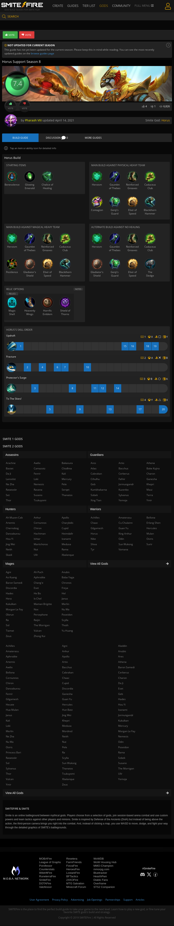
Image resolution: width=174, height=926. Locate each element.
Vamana (123, 549)
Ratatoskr (11, 758)
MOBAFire (45, 858)
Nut (64, 742)
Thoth (65, 625)
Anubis (122, 651)
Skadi (9, 555)
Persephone (41, 615)
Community (120, 6)
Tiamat (10, 631)
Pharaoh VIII (33, 120)
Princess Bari (13, 752)
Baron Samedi (126, 667)
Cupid (65, 683)
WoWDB (98, 858)
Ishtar (37, 539)
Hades (122, 699)
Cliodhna (67, 468)
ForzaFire (72, 865)
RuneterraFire (47, 876)
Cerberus (123, 672)
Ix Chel (37, 599)
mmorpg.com (101, 869)
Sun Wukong (69, 763)
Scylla (65, 758)
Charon (122, 678)
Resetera (71, 858)
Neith (65, 736)
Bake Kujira (153, 468)
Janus (9, 715)
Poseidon (123, 747)
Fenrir (9, 694)
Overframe (99, 883)
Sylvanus (11, 768)
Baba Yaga (68, 577)
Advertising (77, 900)
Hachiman (40, 534)
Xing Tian (96, 500)
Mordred (67, 731)
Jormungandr (125, 715)
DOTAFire (45, 883)
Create (59, 6)
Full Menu (142, 6)
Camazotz (39, 468)
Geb (120, 694)
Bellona (10, 672)
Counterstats (47, 869)
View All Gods (87, 793)
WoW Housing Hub (104, 862)
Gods (103, 6)
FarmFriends (74, 862)
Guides (74, 6)
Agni (64, 646)
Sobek (121, 758)
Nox (36, 609)
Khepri (66, 721)
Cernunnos (12, 678)
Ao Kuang (11, 577)
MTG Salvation (75, 883)
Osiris (9, 747)
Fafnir (122, 479)
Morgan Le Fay (126, 731)
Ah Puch (38, 572)
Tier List (89, 6)
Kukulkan (123, 721)
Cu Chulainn (126, 523)
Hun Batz (67, 710)
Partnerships (112, 900)
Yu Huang (67, 631)
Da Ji (120, 683)
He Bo (37, 593)
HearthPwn (100, 876)
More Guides (93, 138)
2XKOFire (72, 880)
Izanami (122, 710)
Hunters (10, 509)
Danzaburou (13, 688)
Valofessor (45, 887)
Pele (64, 747)
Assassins (12, 455)
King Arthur (125, 534)
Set (8, 495)
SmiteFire (45, 880)
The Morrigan (126, 768)
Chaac (65, 678)
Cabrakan (67, 672)
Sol (7, 763)
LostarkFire (73, 873)
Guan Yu (67, 699)
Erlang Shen (153, 523)
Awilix (9, 667)
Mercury (123, 726)
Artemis (10, 662)
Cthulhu (95, 479)
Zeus (65, 784)
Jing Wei (66, 715)
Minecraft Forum (76, 887)
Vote (10, 106)
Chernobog (12, 528)
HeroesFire (73, 869)
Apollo (65, 657)
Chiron (10, 683)
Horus (165, 120)
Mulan (150, 534)
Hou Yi (122, 705)
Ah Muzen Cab (14, 518)
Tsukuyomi (68, 774)
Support (128, 900)
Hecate (10, 705)
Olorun (10, 615)
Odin (121, 742)
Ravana (38, 490)
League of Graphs (50, 862)
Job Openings (94, 900)
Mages (9, 564)
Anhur (65, 651)
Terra (149, 495)
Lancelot (11, 479)
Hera (9, 599)
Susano (122, 763)
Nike (93, 539)
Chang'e (38, 583)
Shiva (94, 544)
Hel (64, 593)
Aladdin (122, 646)
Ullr (120, 774)
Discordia (67, 688)
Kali (8, 721)
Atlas (93, 468)
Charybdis (67, 523)
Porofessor (45, 865)
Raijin (37, 620)
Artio (65, 662)
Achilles (10, 646)
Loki (8, 726)
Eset (120, 688)
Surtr (149, 544)
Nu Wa (10, 742)
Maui (149, 490)
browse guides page (42, 53)
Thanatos (67, 768)
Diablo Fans (100, 880)
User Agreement (39, 900)
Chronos (66, 583)
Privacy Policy (60, 900)
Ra (63, 752)
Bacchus (67, 667)
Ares (121, 657)
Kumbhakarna (99, 490)
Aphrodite (11, 657)
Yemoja (122, 779)
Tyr (92, 549)
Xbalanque (68, 779)
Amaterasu (12, 651)
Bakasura (67, 463)
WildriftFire (45, 873)
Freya (65, 588)
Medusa (66, 726)
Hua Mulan (12, 710)
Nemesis (123, 736)
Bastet (9, 468)
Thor (8, 774)
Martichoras (41, 544)
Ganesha (67, 694)
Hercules (67, 705)
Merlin (9, 731)
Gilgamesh (12, 699)
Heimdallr (67, 534)
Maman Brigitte (43, 604)
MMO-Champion (103, 865)
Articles (140, 900)
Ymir (8, 784)
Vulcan (10, 779)
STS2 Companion (104, 887)
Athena (122, 662)
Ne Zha (10, 736)
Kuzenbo (124, 490)
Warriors (95, 509)
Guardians (97, 455)
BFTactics (72, 876)
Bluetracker (100, 873)
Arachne (11, 463)
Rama (121, 752)
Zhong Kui (39, 636)
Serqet (65, 490)
